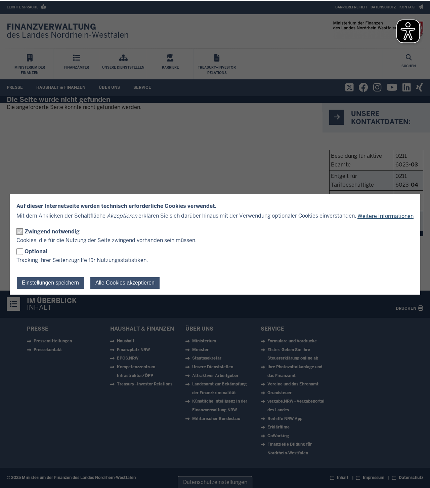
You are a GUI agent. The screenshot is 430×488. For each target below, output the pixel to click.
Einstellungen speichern (50, 283)
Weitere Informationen (385, 216)
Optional (36, 251)
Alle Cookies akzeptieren (125, 283)
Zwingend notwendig (52, 231)
